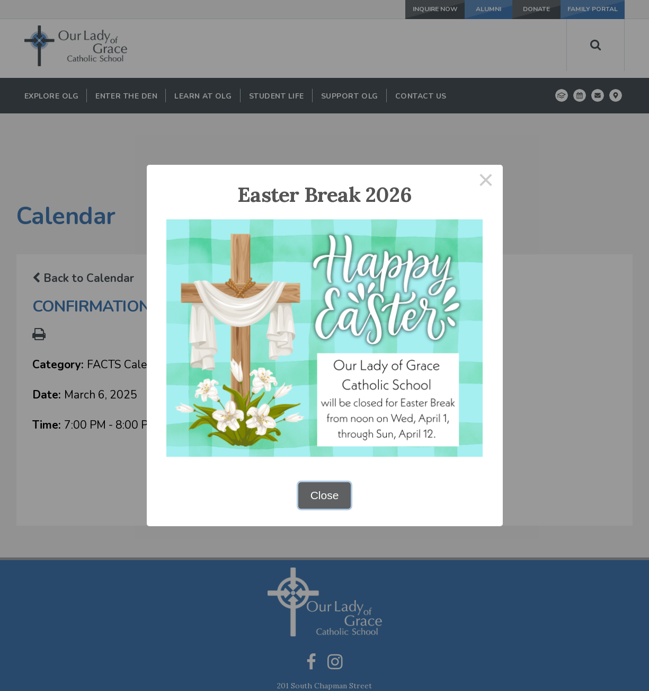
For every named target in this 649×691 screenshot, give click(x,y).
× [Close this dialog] (485, 181)
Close (324, 495)
